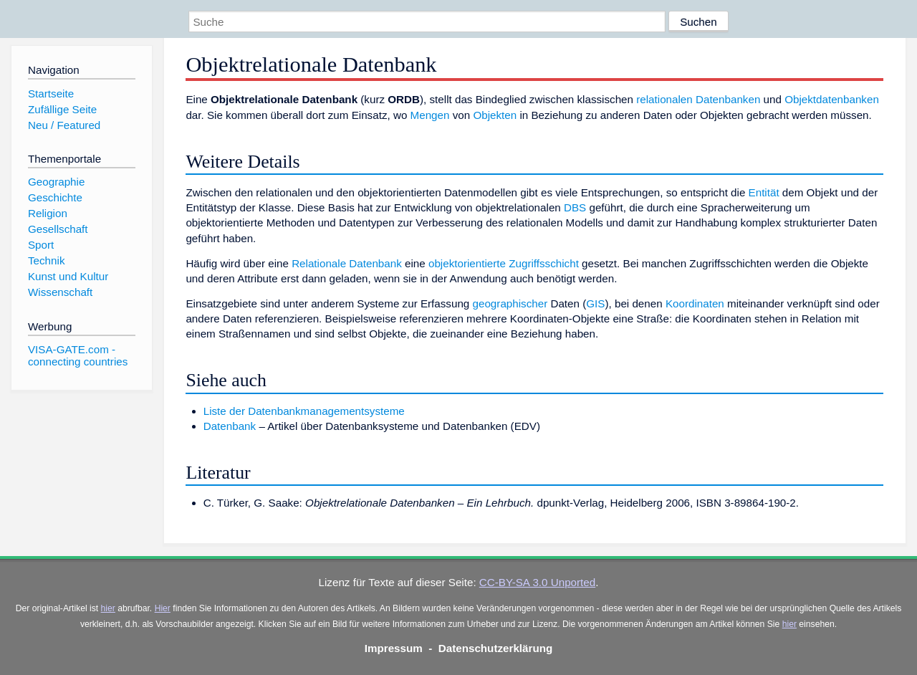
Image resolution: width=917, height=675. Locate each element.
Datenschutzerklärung (495, 648)
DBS (575, 207)
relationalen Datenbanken (698, 99)
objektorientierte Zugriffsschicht (503, 263)
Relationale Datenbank (347, 263)
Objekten (495, 115)
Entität (764, 192)
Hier (163, 608)
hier (108, 608)
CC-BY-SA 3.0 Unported (537, 582)
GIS (595, 303)
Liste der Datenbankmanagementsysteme (304, 411)
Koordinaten (695, 303)
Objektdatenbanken (831, 99)
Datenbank (229, 426)
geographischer (510, 303)
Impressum (394, 648)
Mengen (430, 115)
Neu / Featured (64, 125)
